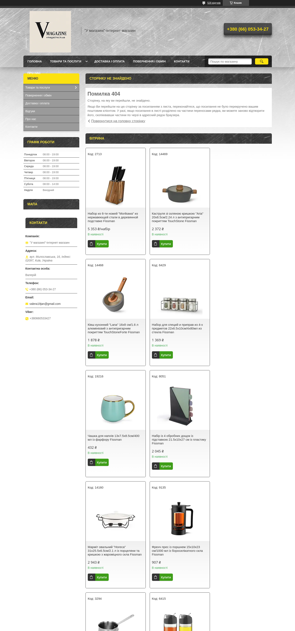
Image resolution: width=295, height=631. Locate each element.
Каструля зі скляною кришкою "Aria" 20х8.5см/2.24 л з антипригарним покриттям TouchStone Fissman (177, 217)
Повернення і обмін (149, 61)
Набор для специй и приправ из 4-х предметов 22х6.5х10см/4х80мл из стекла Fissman (113, 328)
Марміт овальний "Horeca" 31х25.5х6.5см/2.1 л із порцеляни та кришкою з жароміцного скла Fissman (115, 439)
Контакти (181, 61)
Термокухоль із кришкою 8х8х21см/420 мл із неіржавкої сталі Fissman (240, 550)
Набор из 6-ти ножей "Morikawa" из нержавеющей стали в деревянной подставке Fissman (113, 217)
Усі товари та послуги (177, 599)
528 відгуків (213, 2)
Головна (35, 61)
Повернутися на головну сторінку (118, 121)
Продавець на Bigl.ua (147, 623)
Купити (102, 244)
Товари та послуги (65, 61)
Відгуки (30, 111)
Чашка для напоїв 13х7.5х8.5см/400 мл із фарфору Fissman (177, 326)
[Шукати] (262, 61)
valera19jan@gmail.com (45, 303)
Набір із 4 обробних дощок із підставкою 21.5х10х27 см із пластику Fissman (241, 328)
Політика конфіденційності (181, 627)
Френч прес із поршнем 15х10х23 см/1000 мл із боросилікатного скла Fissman (176, 439)
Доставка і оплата (109, 61)
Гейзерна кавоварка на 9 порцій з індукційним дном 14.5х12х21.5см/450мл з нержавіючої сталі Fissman (177, 552)
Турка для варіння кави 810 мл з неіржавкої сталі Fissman (237, 437)
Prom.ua (166, 619)
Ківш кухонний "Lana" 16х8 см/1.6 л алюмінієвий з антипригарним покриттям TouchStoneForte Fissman (240, 217)
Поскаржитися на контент (149, 627)
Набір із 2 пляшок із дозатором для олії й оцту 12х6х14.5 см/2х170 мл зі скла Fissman (114, 550)
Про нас (34, 73)
